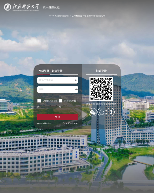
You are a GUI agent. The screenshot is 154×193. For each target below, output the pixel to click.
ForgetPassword (68, 120)
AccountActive (48, 120)
